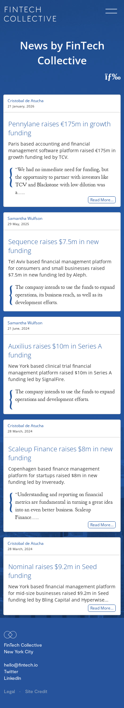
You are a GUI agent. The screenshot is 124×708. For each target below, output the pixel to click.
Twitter (11, 671)
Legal (10, 691)
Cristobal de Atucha (26, 100)
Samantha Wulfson (25, 218)
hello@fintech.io (21, 665)
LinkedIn (12, 678)
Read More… (101, 200)
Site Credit (36, 691)
